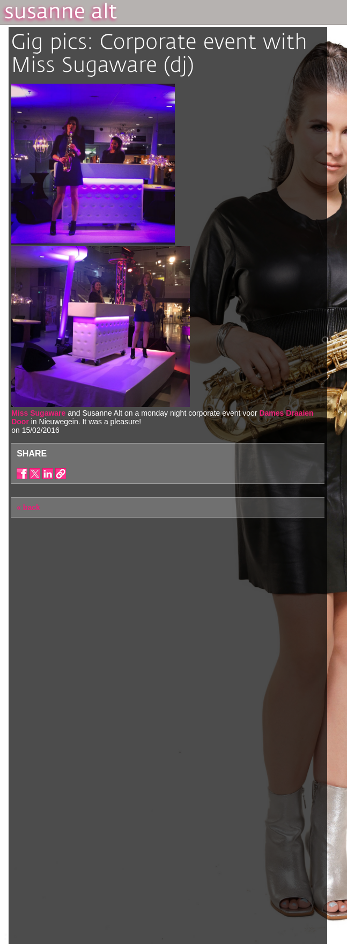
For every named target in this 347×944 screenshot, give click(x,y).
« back (28, 507)
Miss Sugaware (38, 413)
